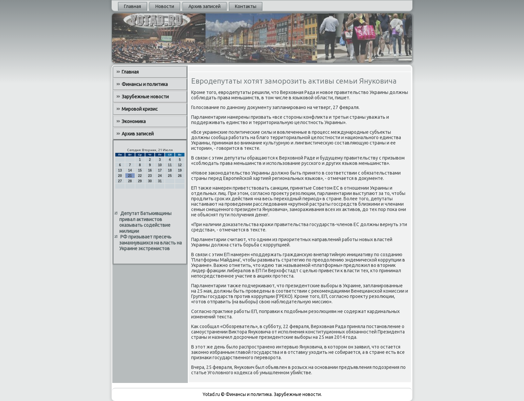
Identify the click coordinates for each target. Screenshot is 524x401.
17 (160, 170)
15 (140, 170)
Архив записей (204, 6)
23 (150, 176)
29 (140, 181)
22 (140, 176)
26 (179, 176)
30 (150, 181)
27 (120, 181)
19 (179, 170)
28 (130, 181)
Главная (132, 6)
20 (120, 176)
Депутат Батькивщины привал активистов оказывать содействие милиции (145, 222)
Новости (164, 6)
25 (170, 176)
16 (150, 170)
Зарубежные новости (145, 96)
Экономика (134, 121)
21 (130, 176)
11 (170, 165)
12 (179, 165)
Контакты (245, 6)
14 (130, 170)
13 (120, 170)
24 (160, 176)
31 (160, 181)
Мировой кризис (140, 109)
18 (170, 170)
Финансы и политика (145, 84)
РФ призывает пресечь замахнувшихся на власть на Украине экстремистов (150, 242)
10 (160, 165)
